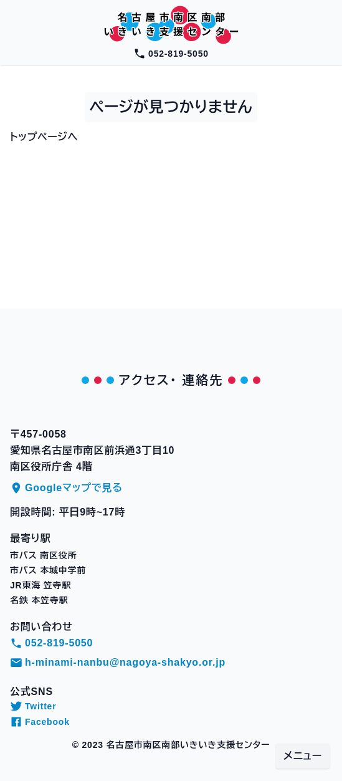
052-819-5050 (171, 53)
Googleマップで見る (66, 488)
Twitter (33, 706)
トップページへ (44, 137)
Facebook (40, 722)
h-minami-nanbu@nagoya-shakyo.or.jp (118, 662)
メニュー (302, 755)
